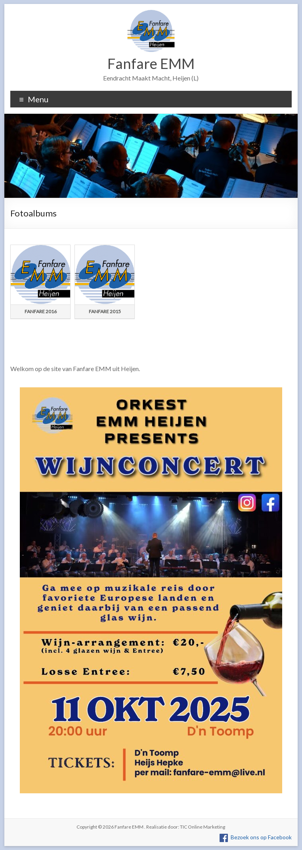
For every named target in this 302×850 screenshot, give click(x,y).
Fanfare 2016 (41, 311)
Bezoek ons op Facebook (261, 837)
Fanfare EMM (151, 63)
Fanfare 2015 (105, 311)
